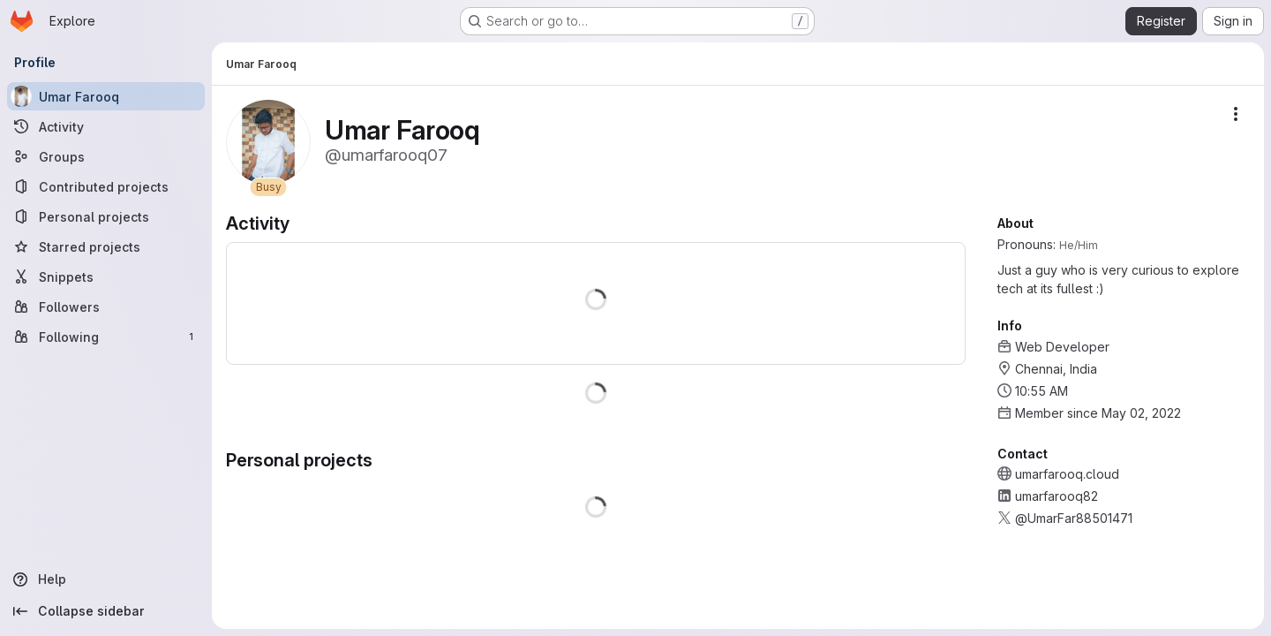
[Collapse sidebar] (106, 611)
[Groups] (106, 156)
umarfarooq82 (1056, 496)
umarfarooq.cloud (1067, 473)
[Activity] (106, 126)
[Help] (106, 579)
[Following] (106, 336)
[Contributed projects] (106, 186)
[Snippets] (106, 276)
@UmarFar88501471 (1073, 518)
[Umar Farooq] (106, 96)
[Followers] (106, 306)
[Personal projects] (106, 216)
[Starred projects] (106, 246)
